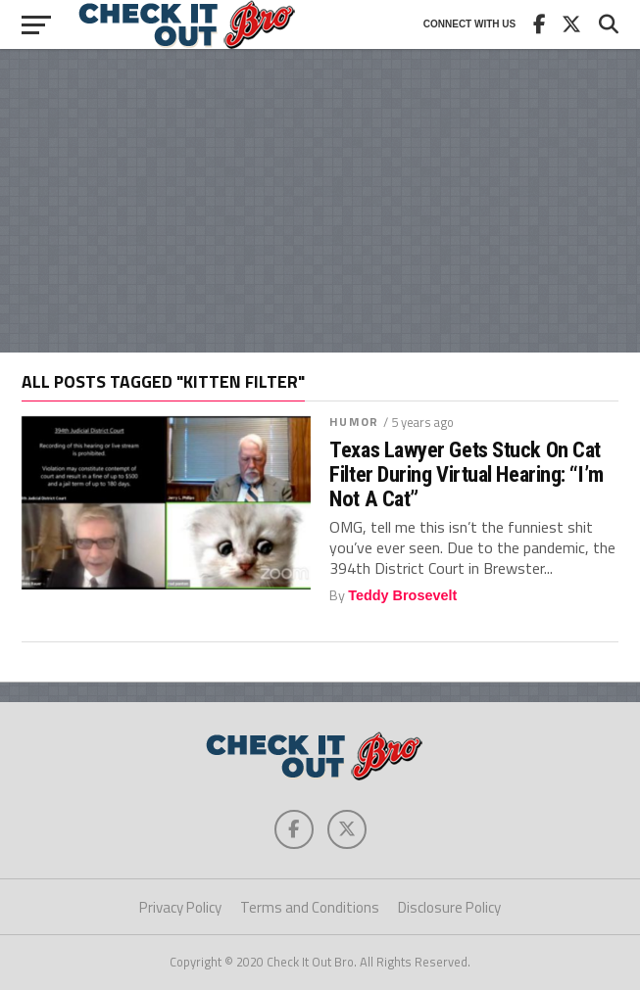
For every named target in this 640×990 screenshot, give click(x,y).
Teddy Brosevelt (402, 595)
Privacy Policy (180, 907)
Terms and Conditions (309, 907)
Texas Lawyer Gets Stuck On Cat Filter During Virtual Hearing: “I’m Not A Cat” (466, 474)
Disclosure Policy (449, 907)
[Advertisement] (320, 201)
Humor (353, 421)
